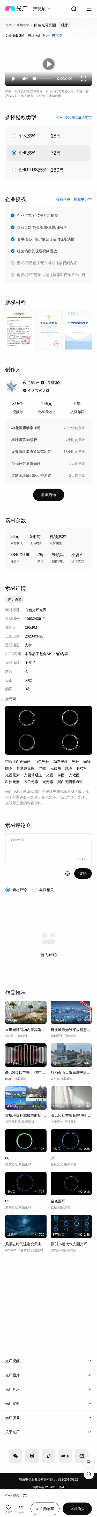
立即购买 (77, 1509)
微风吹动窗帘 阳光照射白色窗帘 (71, 1115)
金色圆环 (58, 1201)
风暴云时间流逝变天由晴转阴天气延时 (26, 1244)
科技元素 (12, 782)
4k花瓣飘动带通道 (26, 428)
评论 (83, 873)
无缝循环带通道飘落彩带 (31, 452)
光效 (42, 768)
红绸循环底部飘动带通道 (31, 475)
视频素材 (23, 25)
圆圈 (8, 768)
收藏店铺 (48, 495)
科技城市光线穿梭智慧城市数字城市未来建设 (71, 1030)
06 (7, 1158)
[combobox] (42, 9)
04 (53, 1158)
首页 (8, 25)
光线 (87, 762)
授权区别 (63, 199)
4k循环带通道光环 (26, 463)
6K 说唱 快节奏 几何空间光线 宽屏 (26, 1073)
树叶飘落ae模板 (24, 440)
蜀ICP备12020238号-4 (48, 1487)
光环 (75, 762)
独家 (64, 25)
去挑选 (57, 35)
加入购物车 (45, 1509)
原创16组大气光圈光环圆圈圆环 (71, 1244)
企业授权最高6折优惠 (74, 118)
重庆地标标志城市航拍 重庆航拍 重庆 (26, 1115)
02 (7, 1201)
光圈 (49, 775)
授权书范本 (83, 199)
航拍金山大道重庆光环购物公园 (71, 1073)
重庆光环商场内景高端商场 (26, 1030)
